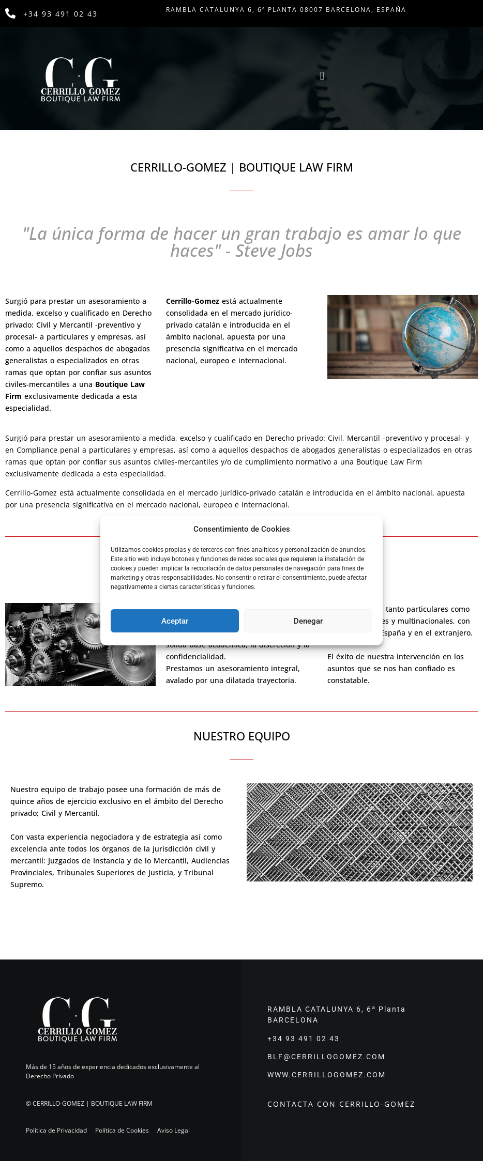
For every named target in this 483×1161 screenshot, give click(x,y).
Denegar (308, 621)
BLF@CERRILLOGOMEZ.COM (326, 1056)
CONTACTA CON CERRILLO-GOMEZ (341, 1104)
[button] (322, 76)
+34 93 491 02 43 (60, 14)
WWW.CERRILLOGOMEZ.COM (326, 1075)
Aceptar (174, 621)
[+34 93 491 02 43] (10, 13)
